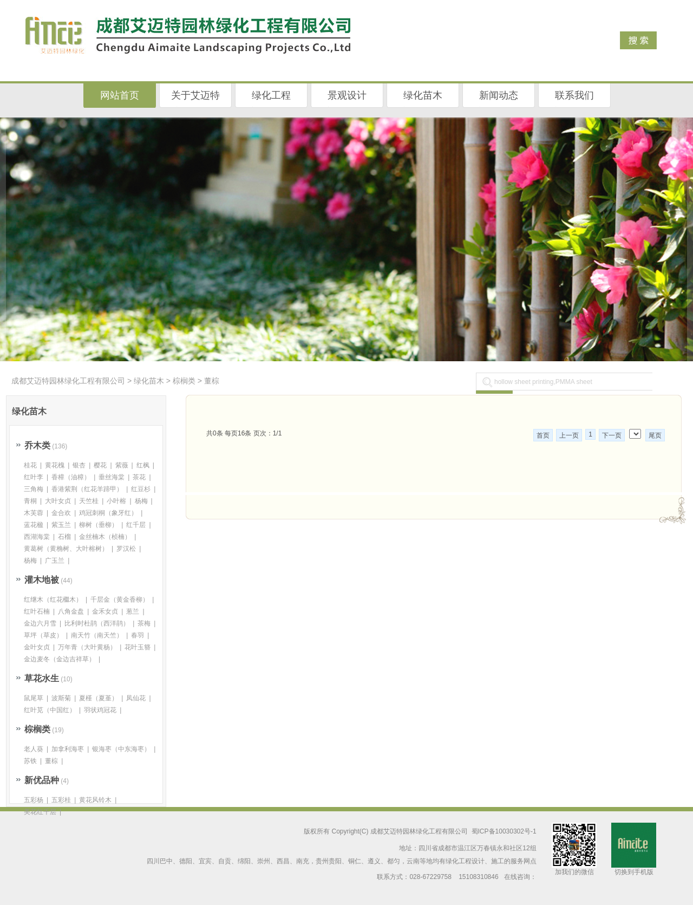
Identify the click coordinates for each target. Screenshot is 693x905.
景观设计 (347, 95)
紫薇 (121, 465)
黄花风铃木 (95, 800)
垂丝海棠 (112, 477)
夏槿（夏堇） (98, 698)
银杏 (79, 465)
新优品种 (41, 780)
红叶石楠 (37, 611)
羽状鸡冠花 (100, 710)
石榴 (64, 537)
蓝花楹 (33, 525)
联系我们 (574, 95)
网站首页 (119, 95)
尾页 (655, 435)
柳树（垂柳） (98, 525)
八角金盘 (71, 611)
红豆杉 (141, 489)
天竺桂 (89, 501)
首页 (543, 435)
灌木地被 (41, 579)
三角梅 (33, 489)
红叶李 (33, 477)
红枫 (142, 465)
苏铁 (30, 761)
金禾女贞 (105, 611)
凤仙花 (136, 698)
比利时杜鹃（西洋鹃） (96, 623)
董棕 (211, 380)
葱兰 (132, 611)
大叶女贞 (58, 501)
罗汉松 (126, 548)
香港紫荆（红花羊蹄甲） (87, 489)
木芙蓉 (33, 513)
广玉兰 (54, 560)
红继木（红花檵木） (53, 599)
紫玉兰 (61, 525)
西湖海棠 (37, 537)
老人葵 (33, 749)
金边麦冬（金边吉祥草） (59, 659)
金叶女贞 (37, 647)
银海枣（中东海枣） (121, 749)
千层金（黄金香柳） (119, 599)
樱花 (100, 465)
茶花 (139, 477)
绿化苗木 (422, 95)
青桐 (30, 501)
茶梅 (144, 623)
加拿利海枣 (67, 749)
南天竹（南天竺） (97, 635)
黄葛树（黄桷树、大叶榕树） (66, 548)
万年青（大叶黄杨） (87, 647)
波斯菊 (61, 698)
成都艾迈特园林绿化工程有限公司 (68, 380)
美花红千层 (40, 812)
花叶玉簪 (138, 647)
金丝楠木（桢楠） (105, 537)
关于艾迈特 (195, 95)
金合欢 (61, 513)
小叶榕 (116, 501)
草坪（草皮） (43, 635)
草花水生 (41, 678)
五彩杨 (33, 800)
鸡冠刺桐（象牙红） (108, 513)
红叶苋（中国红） (50, 710)
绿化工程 (271, 95)
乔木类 (37, 445)
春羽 (137, 635)
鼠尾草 (33, 698)
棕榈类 (184, 380)
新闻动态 (498, 95)
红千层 (136, 525)
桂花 (30, 465)
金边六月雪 (40, 623)
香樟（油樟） (70, 477)
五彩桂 (61, 800)
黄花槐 (54, 465)
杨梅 (141, 501)
